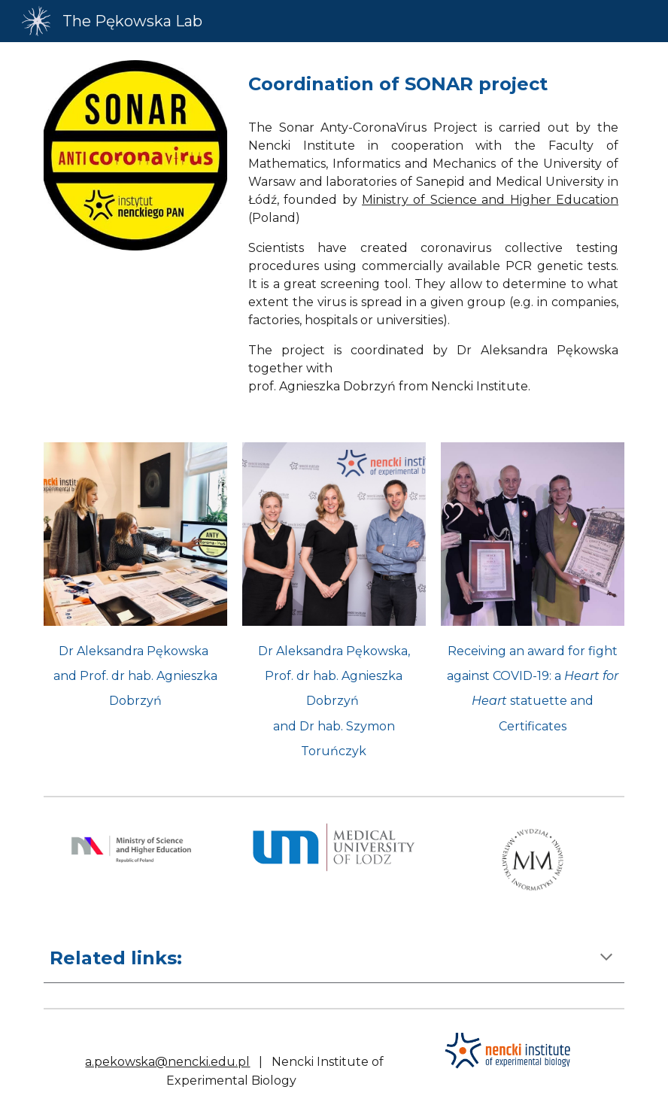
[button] (606, 958)
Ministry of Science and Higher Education (490, 200)
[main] (433, 84)
